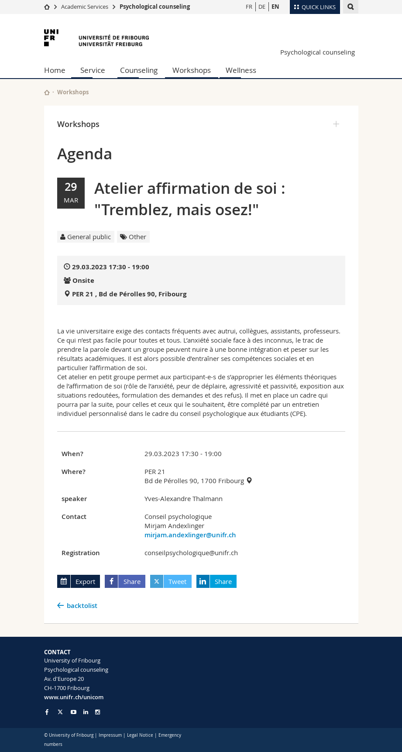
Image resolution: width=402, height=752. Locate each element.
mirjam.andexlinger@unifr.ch (190, 534)
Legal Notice (140, 735)
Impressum (110, 735)
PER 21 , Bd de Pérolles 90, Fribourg (129, 294)
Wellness (241, 70)
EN (275, 6)
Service (92, 70)
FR (249, 6)
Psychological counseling (155, 6)
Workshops (191, 70)
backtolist (82, 605)
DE (261, 6)
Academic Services (84, 6)
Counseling (139, 70)
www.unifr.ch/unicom (73, 697)
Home (54, 70)
